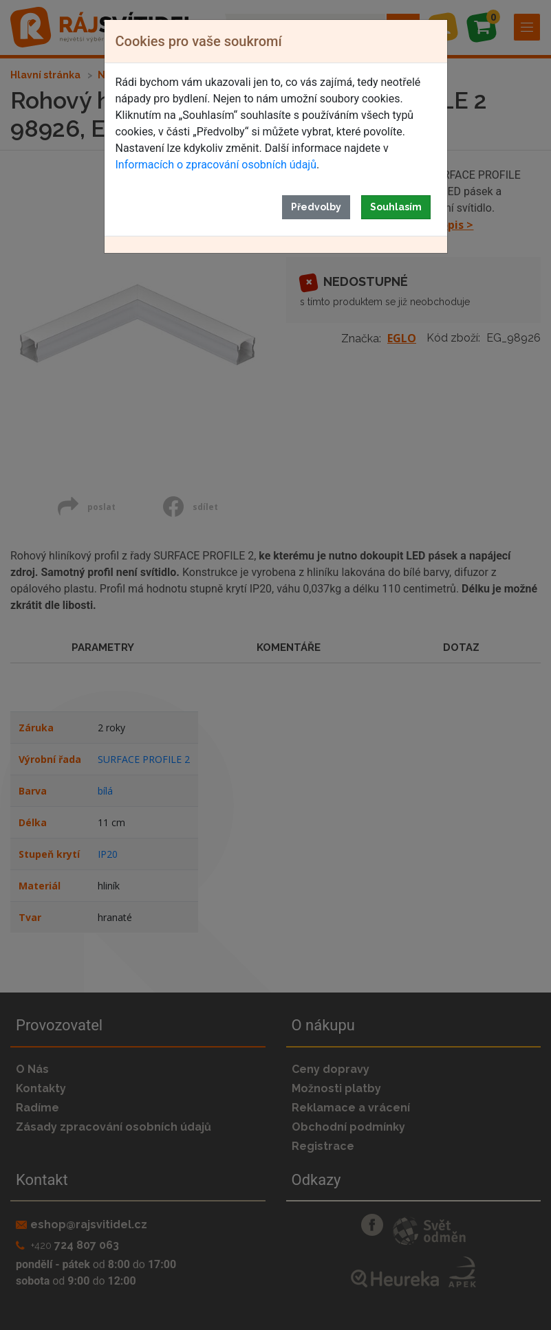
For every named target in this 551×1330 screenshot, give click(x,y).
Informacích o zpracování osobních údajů (216, 164)
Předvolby (316, 206)
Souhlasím (396, 206)
